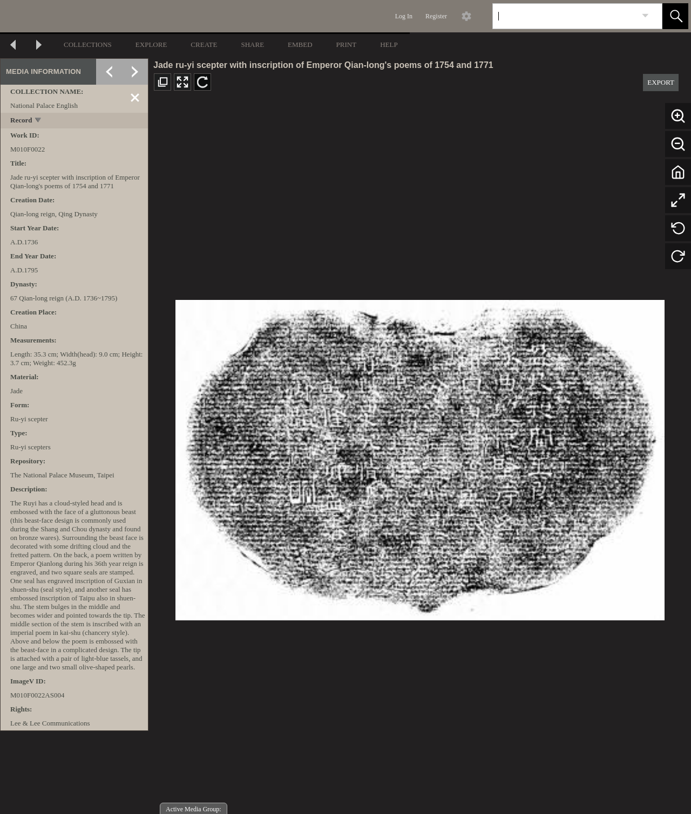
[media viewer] (419, 457)
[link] (645, 16)
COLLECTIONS (88, 44)
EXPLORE (151, 44)
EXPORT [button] (660, 82)
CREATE (204, 44)
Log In (403, 16)
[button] (675, 16)
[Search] (564, 16)
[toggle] (39, 121)
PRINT (346, 44)
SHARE (252, 44)
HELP (389, 44)
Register (436, 16)
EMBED (300, 44)
